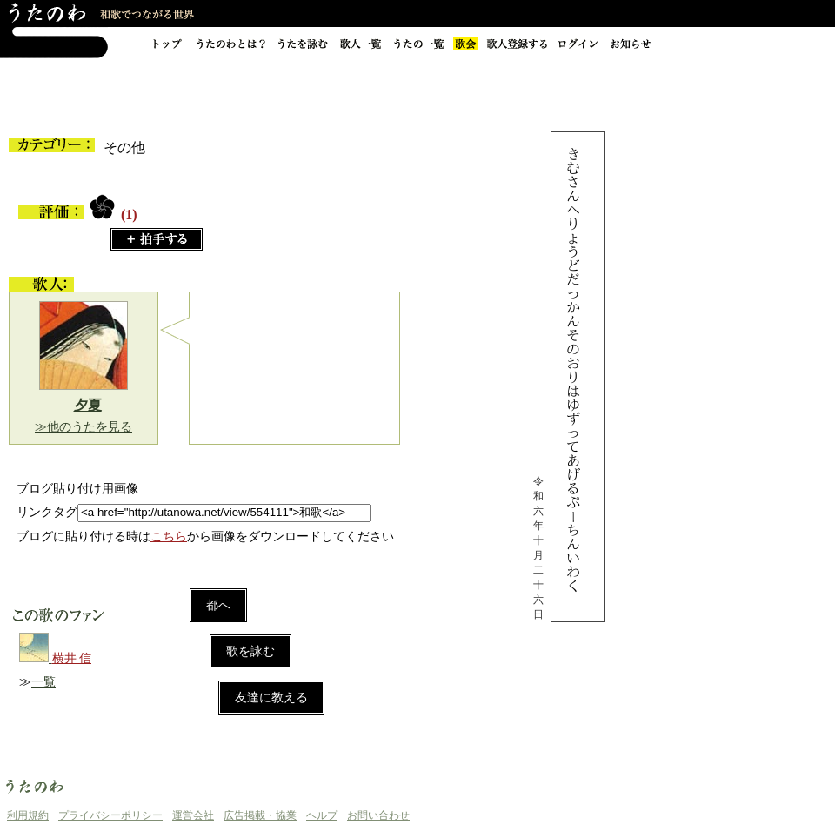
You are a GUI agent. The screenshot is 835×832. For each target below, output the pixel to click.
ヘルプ (321, 815)
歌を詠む (250, 651)
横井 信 (72, 658)
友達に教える (271, 697)
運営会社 (193, 815)
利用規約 (28, 815)
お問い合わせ (378, 815)
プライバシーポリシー (110, 815)
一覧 (43, 681)
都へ (218, 605)
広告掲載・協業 (260, 815)
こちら (168, 536)
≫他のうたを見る (83, 426)
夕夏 (88, 405)
